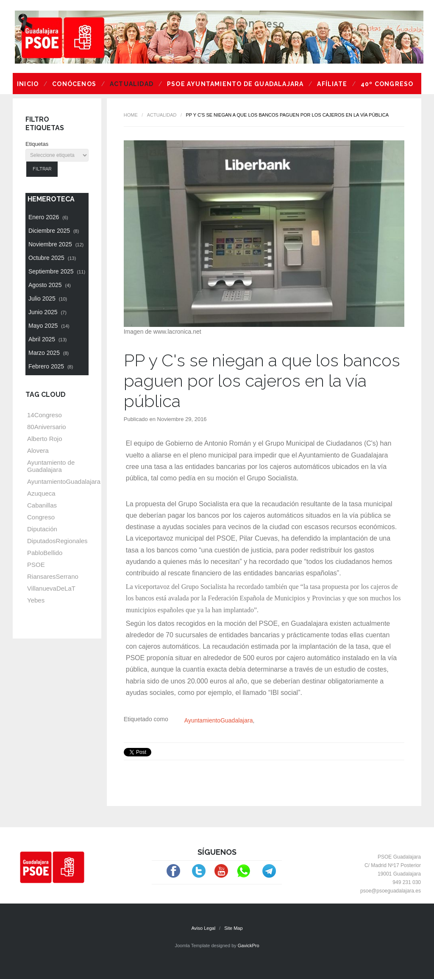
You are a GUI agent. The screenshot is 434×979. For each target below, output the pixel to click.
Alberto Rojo (44, 438)
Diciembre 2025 (53, 230)
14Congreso (44, 414)
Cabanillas (42, 505)
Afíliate (332, 84)
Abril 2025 (47, 339)
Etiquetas (36, 144)
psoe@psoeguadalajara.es (390, 891)
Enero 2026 (48, 217)
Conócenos (74, 84)
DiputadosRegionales (57, 540)
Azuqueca (41, 493)
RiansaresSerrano (52, 576)
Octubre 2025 (52, 257)
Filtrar (42, 169)
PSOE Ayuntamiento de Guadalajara (235, 84)
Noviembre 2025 (55, 244)
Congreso (41, 517)
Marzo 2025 (48, 352)
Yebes (36, 600)
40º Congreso (387, 84)
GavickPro (248, 945)
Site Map (233, 928)
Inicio (28, 84)
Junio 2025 (47, 312)
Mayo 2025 (49, 325)
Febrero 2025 (50, 366)
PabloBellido (44, 552)
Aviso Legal (203, 928)
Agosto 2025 (49, 285)
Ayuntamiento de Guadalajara (51, 466)
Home (131, 114)
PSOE (36, 564)
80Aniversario (46, 426)
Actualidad (131, 84)
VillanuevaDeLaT (51, 588)
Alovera (38, 450)
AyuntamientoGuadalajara (218, 720)
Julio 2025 (47, 298)
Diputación (42, 529)
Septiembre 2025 (56, 271)
